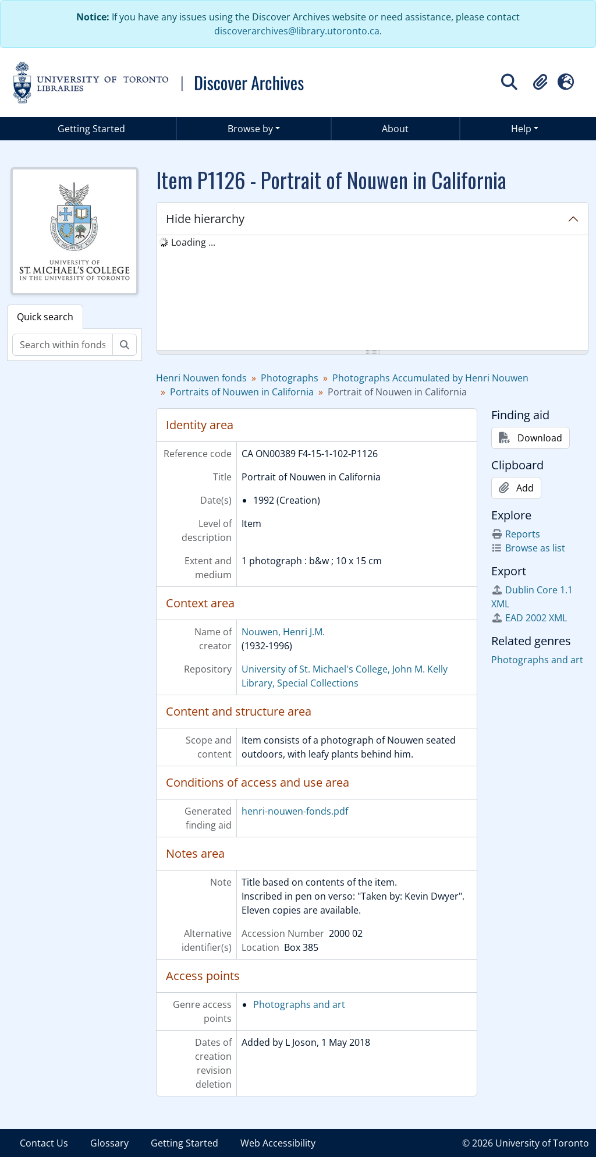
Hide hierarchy (205, 219)
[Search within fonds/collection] (62, 345)
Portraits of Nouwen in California (242, 391)
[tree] (372, 293)
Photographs (289, 377)
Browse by (250, 128)
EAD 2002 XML (529, 617)
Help (521, 128)
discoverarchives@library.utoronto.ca (296, 30)
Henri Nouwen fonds (201, 377)
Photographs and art (299, 1004)
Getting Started (91, 128)
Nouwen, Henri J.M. (283, 631)
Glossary (109, 1143)
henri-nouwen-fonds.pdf (295, 811)
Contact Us (44, 1143)
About (395, 128)
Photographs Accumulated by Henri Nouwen (430, 377)
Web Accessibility (277, 1143)
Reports (515, 534)
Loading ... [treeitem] (193, 242)
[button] (540, 82)
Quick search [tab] (45, 316)
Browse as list (528, 548)
